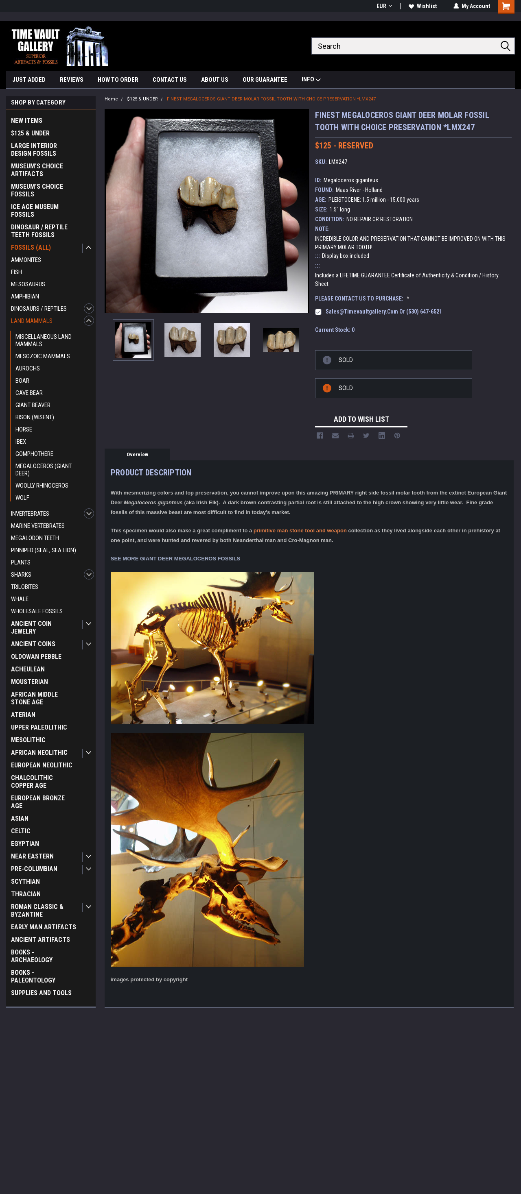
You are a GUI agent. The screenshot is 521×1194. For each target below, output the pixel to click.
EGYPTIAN (25, 844)
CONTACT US (170, 79)
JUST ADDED (29, 79)
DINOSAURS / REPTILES (39, 308)
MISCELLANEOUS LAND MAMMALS (43, 340)
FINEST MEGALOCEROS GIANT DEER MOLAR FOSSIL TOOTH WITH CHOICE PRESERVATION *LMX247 (271, 99)
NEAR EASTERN (32, 856)
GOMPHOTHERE (34, 454)
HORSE (23, 429)
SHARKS (21, 574)
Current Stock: (335, 330)
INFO (311, 80)
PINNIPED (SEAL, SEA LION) (43, 550)
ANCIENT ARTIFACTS (40, 939)
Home (111, 99)
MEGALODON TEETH (35, 538)
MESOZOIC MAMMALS (42, 356)
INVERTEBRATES (30, 513)
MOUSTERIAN (29, 682)
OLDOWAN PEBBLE (36, 656)
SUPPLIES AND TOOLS (41, 993)
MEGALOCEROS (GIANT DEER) (43, 469)
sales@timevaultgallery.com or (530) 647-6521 (384, 311)
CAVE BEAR (29, 393)
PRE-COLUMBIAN (34, 869)
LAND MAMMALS (32, 321)
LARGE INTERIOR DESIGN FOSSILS (34, 149)
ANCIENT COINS (33, 644)
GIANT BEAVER (32, 405)
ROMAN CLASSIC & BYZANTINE (37, 910)
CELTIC (21, 831)
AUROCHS (27, 368)
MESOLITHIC (28, 740)
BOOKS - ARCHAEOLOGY (32, 956)
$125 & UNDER (30, 133)
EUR (384, 6)
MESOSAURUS (28, 284)
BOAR (22, 380)
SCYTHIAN (25, 881)
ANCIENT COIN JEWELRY (31, 627)
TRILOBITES (24, 586)
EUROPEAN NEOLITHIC (41, 765)
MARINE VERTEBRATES (38, 525)
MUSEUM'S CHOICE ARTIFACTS (37, 170)
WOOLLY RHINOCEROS (41, 485)
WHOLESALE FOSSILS (37, 611)
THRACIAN (26, 894)
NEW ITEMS (26, 120)
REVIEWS (71, 79)
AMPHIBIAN (25, 296)
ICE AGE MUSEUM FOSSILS (35, 210)
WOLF (22, 497)
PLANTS (21, 562)
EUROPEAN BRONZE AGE (38, 802)
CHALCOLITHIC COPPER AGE (32, 781)
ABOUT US (214, 79)
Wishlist (423, 6)
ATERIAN (23, 715)
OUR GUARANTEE (265, 79)
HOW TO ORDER (118, 79)
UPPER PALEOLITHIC (39, 727)
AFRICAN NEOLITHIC (39, 752)
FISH (16, 272)
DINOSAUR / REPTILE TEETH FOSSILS (39, 231)
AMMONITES (26, 260)
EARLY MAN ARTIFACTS (43, 927)
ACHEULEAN (28, 669)
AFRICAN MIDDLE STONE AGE (34, 698)
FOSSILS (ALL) (31, 247)
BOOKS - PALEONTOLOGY (33, 976)
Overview (137, 454)
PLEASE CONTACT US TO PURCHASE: (362, 298)
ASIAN (19, 818)
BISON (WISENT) (34, 417)
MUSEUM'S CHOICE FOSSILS (37, 190)
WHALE (19, 599)
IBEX (20, 441)
